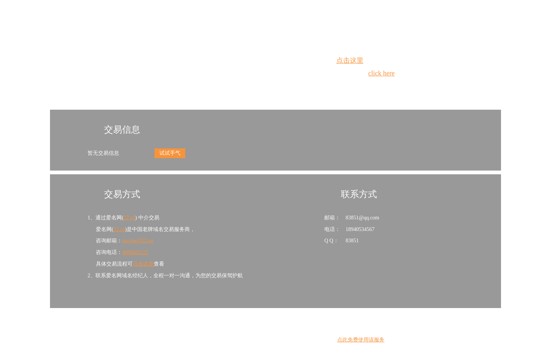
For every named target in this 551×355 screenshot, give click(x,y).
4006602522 (135, 252)
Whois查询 (256, 87)
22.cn (129, 218)
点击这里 (349, 60)
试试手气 (169, 153)
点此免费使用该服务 (360, 340)
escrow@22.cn (137, 240)
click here (381, 73)
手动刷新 (296, 87)
